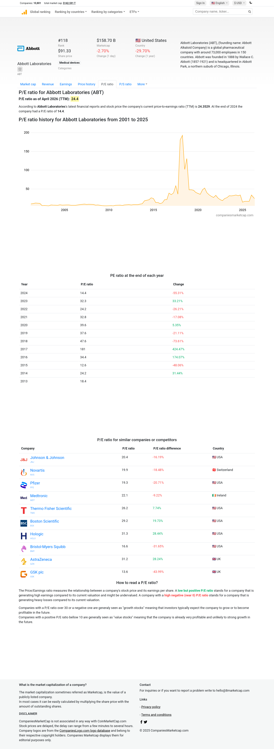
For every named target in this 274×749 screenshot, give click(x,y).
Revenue (48, 84)
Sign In (200, 3)
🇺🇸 (218, 3)
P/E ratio (107, 84)
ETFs (133, 12)
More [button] (141, 84)
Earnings (66, 84)
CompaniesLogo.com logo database (85, 730)
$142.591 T (69, 3)
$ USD (238, 3)
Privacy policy (150, 707)
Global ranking (40, 12)
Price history (86, 84)
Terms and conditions (156, 715)
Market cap (28, 84)
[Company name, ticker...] (222, 11)
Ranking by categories (106, 12)
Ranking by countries (69, 12)
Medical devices (69, 62)
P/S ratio (125, 84)
